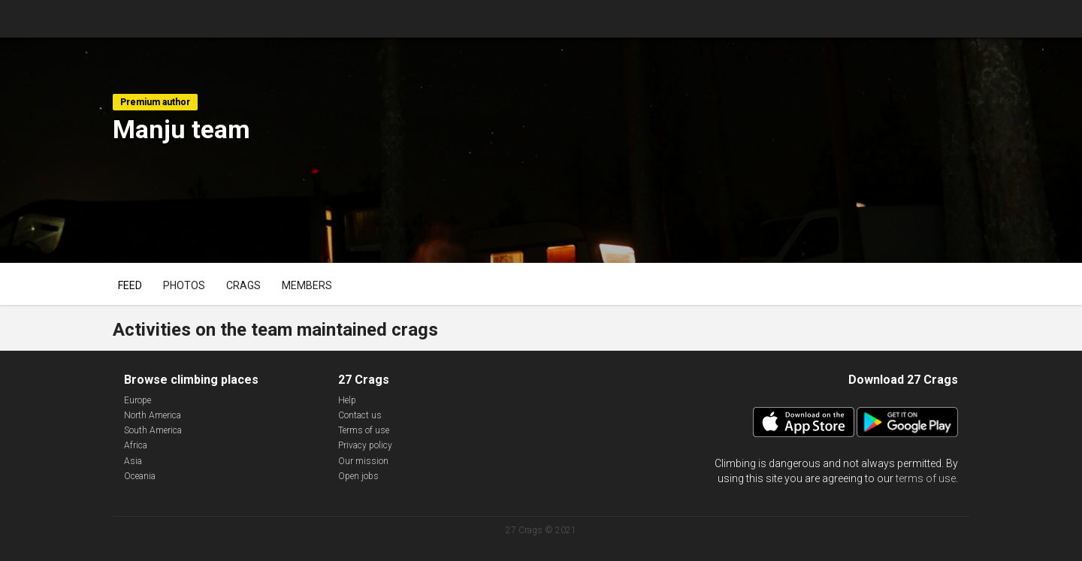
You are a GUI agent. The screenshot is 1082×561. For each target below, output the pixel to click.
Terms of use (363, 430)
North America (152, 415)
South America (153, 430)
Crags (243, 285)
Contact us (360, 415)
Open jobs (358, 476)
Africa (135, 445)
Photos (184, 285)
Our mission (363, 461)
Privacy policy (365, 445)
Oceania (140, 476)
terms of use (926, 478)
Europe (137, 400)
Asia (133, 461)
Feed (130, 285)
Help (347, 400)
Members (307, 285)
